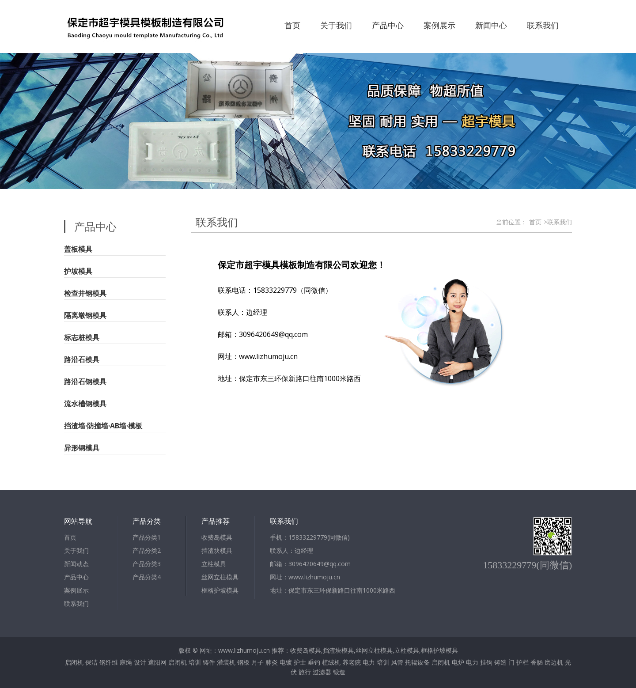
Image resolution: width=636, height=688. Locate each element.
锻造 (339, 672)
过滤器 (322, 672)
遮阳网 (157, 662)
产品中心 (388, 25)
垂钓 (314, 662)
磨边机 (554, 662)
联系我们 (543, 25)
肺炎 (271, 662)
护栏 (522, 662)
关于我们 (336, 25)
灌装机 (226, 662)
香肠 (536, 662)
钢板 (243, 662)
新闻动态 (76, 563)
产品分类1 (146, 537)
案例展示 (439, 25)
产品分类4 (146, 577)
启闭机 (74, 662)
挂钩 (486, 662)
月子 (257, 662)
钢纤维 (108, 662)
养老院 (351, 662)
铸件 (209, 662)
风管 (397, 662)
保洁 (91, 662)
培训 (195, 662)
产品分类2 (146, 550)
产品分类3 (146, 563)
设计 (140, 662)
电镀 (286, 662)
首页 (292, 25)
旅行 (305, 672)
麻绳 (126, 662)
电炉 (458, 662)
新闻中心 (491, 25)
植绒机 (331, 662)
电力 (369, 662)
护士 (300, 662)
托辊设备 (417, 662)
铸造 (500, 662)
